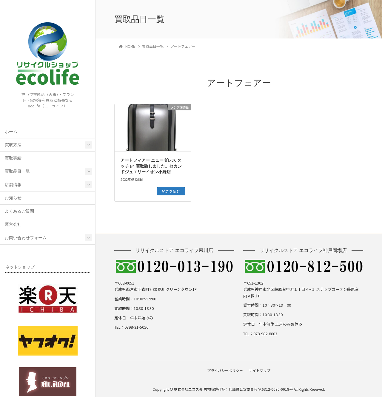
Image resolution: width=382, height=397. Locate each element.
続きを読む (171, 191)
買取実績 (13, 158)
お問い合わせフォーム (26, 238)
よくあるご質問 (19, 211)
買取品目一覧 (17, 171)
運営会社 (13, 224)
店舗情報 (13, 185)
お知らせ (13, 198)
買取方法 (13, 145)
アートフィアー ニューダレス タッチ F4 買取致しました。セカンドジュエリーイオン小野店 (151, 166)
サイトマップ (260, 369)
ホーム (11, 131)
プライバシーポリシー (224, 369)
